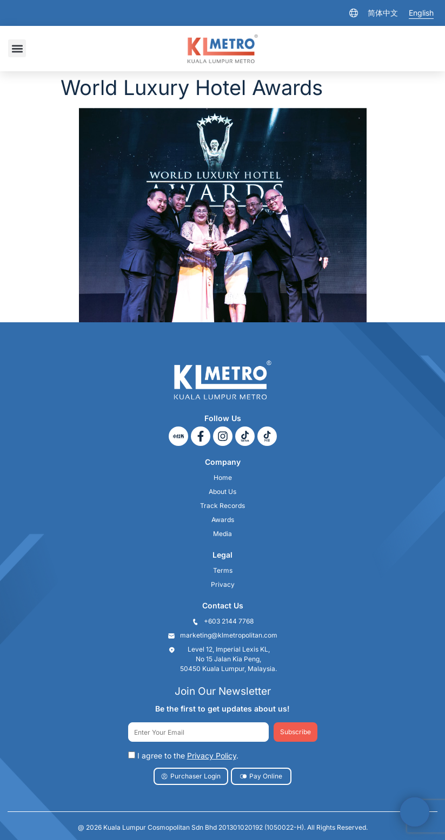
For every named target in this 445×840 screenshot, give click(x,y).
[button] (17, 48)
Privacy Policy (211, 755)
